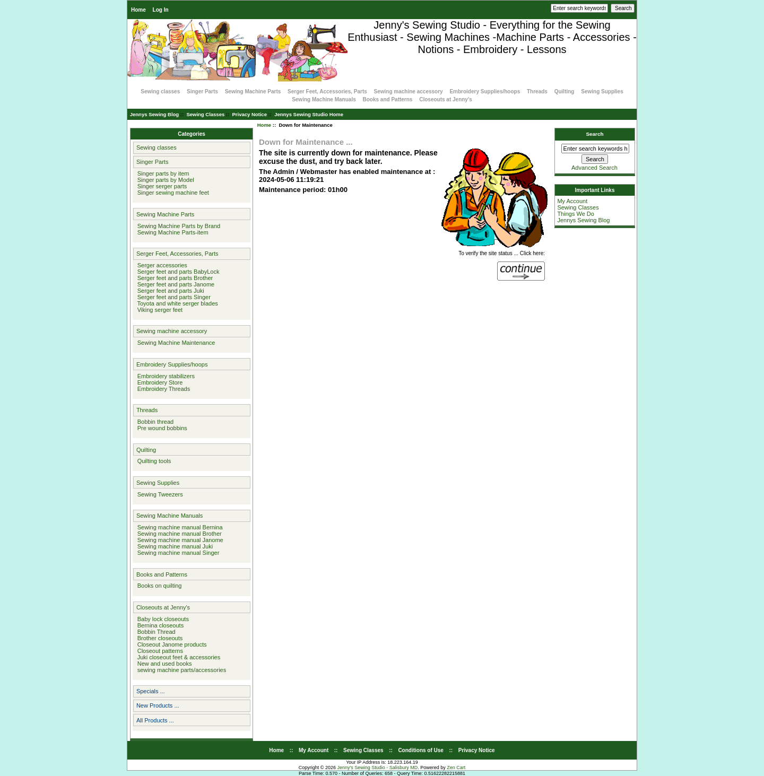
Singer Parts (202, 91)
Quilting (564, 91)
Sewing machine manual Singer (177, 553)
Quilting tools (152, 461)
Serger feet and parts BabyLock (177, 271)
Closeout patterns (158, 651)
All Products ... (155, 720)
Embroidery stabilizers (164, 376)
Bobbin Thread (155, 632)
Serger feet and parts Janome (174, 284)
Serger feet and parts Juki (169, 290)
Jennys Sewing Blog (154, 114)
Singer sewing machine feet (171, 192)
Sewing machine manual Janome (178, 540)
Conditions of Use (421, 750)
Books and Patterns (388, 99)
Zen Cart (456, 767)
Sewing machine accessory (408, 91)
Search (595, 134)
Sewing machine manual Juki (173, 546)
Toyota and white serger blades (176, 303)
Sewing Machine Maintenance (174, 342)
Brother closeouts (158, 638)
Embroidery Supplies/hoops (484, 91)
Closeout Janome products (170, 644)
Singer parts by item (161, 173)
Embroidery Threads (162, 389)
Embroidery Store (158, 382)
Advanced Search (594, 167)
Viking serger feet (158, 310)
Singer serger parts (160, 186)
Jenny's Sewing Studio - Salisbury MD (377, 767)
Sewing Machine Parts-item (171, 232)
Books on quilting (158, 585)
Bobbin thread (154, 421)
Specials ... (150, 691)
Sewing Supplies (602, 91)
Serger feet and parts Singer (172, 297)
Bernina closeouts (159, 625)
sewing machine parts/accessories (180, 670)
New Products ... (157, 705)
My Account (572, 201)
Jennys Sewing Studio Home (308, 114)
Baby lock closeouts (161, 619)
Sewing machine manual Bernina (178, 527)
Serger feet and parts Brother (173, 278)
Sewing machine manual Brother (178, 533)
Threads (537, 91)
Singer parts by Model (164, 180)
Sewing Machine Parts (253, 91)
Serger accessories (160, 265)
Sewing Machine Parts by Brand (177, 226)
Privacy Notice (249, 114)
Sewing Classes (205, 114)
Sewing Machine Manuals (324, 99)
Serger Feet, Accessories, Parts (327, 91)
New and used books (163, 663)
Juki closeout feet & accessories (177, 657)
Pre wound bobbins (160, 428)
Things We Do (575, 214)
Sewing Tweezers (158, 494)
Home (138, 10)
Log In (161, 10)
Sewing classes (160, 91)
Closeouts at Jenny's (445, 99)
